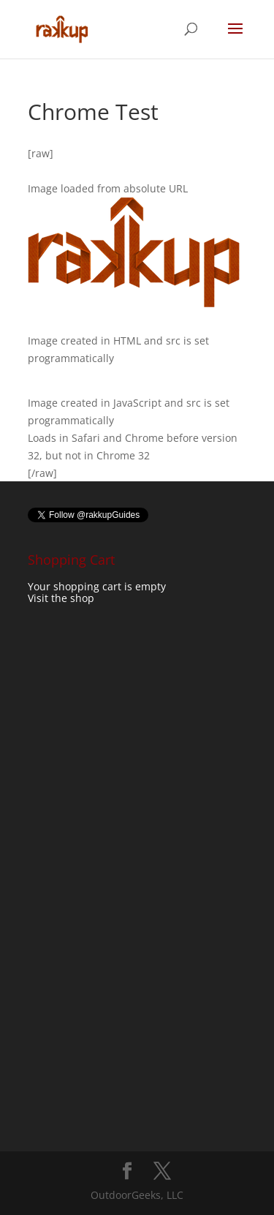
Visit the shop (61, 598)
